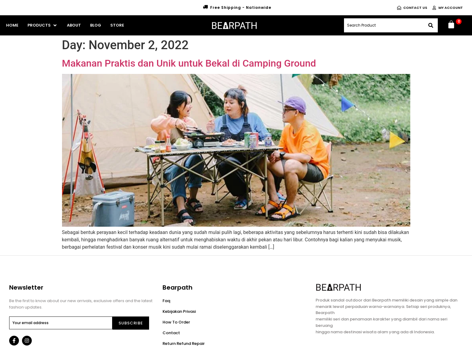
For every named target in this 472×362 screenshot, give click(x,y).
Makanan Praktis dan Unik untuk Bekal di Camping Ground (189, 63)
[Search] (431, 25)
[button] (42, 25)
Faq (166, 301)
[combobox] (384, 25)
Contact (171, 333)
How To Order (176, 322)
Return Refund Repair (184, 343)
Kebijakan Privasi (179, 311)
